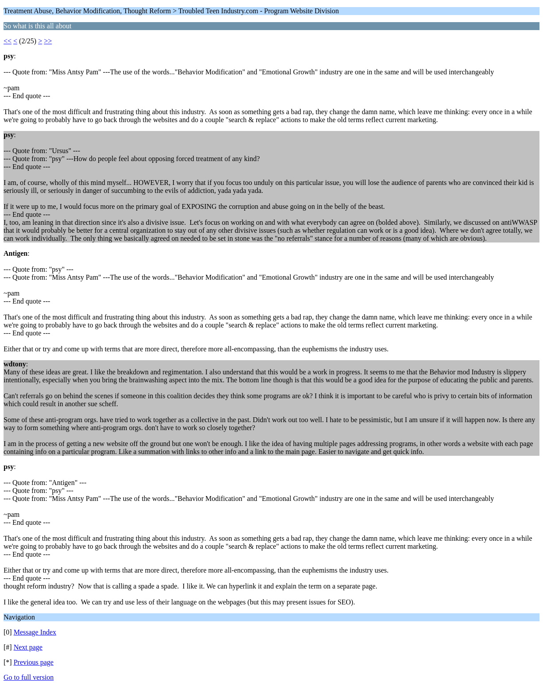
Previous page (34, 662)
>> (48, 41)
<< (8, 41)
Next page (28, 647)
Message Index (35, 632)
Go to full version (29, 677)
